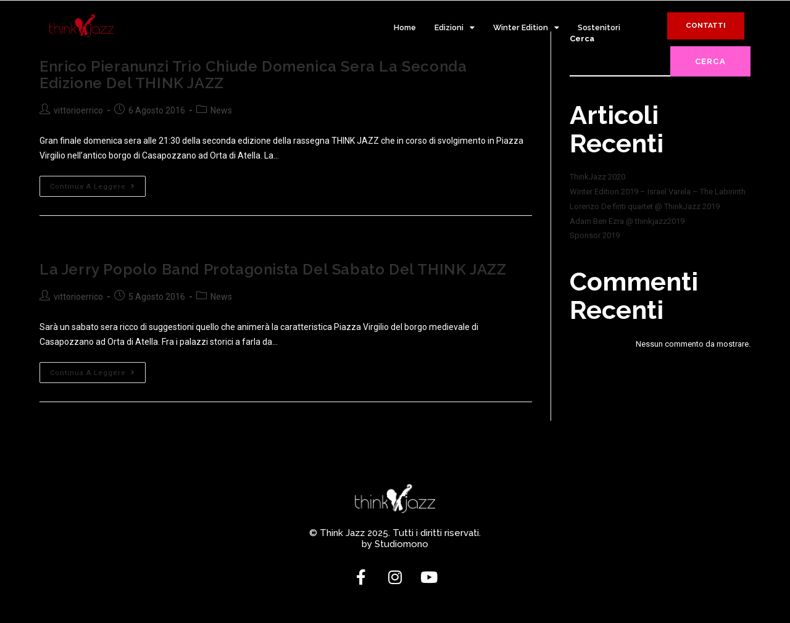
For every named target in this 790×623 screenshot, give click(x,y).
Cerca (710, 61)
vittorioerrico (78, 110)
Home (405, 27)
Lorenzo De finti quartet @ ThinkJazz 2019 (645, 206)
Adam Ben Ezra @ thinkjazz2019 (627, 221)
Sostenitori (599, 27)
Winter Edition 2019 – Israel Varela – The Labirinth (658, 191)
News (221, 110)
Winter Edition (526, 28)
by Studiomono (395, 543)
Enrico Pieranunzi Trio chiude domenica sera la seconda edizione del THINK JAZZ (253, 74)
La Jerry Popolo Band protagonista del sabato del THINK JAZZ (273, 269)
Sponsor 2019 (595, 235)
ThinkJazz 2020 (597, 176)
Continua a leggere (98, 182)
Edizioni (454, 28)
